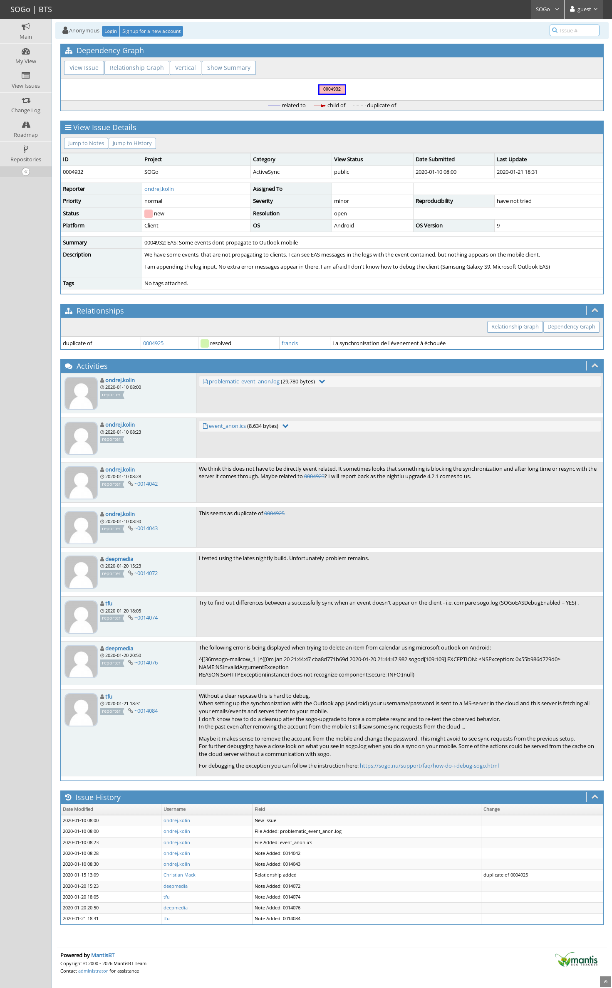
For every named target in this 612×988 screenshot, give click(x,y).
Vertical (185, 68)
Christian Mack (180, 875)
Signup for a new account (151, 31)
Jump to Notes (86, 143)
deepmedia (119, 559)
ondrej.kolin (159, 189)
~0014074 (146, 617)
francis (290, 343)
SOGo (548, 9)
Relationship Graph (137, 68)
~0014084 (146, 710)
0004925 (153, 343)
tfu (108, 603)
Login (110, 31)
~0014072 (146, 573)
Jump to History (132, 143)
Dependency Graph (571, 326)
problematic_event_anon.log (244, 381)
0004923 (314, 476)
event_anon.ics (227, 426)
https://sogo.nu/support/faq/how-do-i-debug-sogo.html (429, 765)
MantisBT (102, 955)
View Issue (84, 68)
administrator (93, 971)
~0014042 (146, 483)
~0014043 (146, 528)
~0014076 (146, 662)
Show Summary (228, 68)
